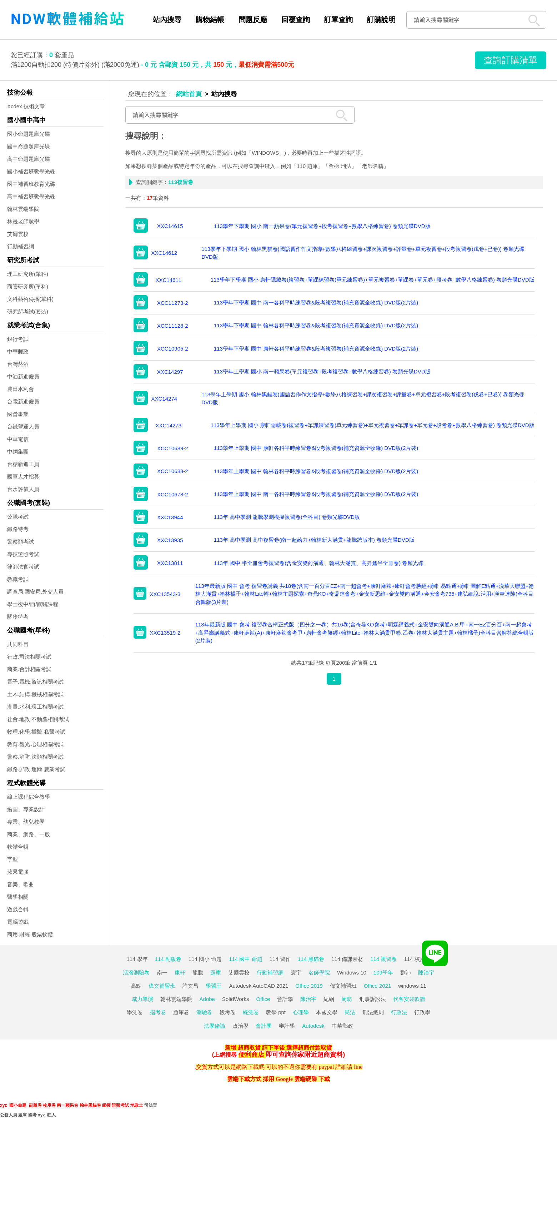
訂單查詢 (338, 20)
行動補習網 (20, 246)
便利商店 (251, 1054)
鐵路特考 (18, 529)
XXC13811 (170, 563)
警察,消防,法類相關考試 (35, 757)
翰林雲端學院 (23, 209)
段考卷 (228, 1012)
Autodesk (313, 1026)
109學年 (383, 973)
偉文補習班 (162, 986)
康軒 (180, 973)
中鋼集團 (18, 451)
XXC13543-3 (165, 594)
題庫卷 (181, 1012)
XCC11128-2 (172, 326)
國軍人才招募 (23, 476)
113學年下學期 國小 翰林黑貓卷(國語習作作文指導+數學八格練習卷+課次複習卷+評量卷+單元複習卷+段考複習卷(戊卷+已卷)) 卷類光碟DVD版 (363, 253)
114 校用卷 (417, 959)
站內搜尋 (167, 20)
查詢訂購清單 (510, 60)
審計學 (287, 1026)
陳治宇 (426, 973)
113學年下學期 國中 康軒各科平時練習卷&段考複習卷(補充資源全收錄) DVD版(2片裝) (316, 349)
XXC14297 (170, 372)
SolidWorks (235, 999)
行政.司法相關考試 (29, 657)
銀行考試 (18, 339)
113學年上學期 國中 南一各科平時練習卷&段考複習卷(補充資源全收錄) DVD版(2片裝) (316, 494)
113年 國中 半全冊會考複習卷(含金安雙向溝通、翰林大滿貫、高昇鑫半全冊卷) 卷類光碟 (319, 563)
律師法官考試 (23, 567)
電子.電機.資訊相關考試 (35, 682)
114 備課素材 (347, 959)
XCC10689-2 (172, 448)
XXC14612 (164, 253)
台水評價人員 (23, 489)
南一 (162, 973)
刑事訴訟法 (372, 999)
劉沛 (405, 973)
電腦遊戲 (18, 922)
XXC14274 (164, 399)
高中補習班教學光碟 (31, 196)
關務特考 (18, 617)
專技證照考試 (23, 554)
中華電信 (18, 439)
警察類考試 (20, 542)
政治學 (240, 1026)
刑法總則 (373, 1012)
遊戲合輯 (18, 909)
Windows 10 (351, 973)
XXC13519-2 (165, 633)
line (358, 1067)
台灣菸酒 (18, 364)
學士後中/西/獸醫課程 (32, 604)
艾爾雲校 (18, 234)
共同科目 (18, 644)
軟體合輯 (18, 847)
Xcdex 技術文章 (26, 106)
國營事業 (18, 414)
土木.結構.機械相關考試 (35, 694)
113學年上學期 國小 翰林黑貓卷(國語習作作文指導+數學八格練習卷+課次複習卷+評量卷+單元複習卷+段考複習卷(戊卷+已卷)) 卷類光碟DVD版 (363, 398)
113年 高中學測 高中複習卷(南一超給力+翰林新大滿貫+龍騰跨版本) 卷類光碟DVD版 (314, 540)
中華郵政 (18, 351)
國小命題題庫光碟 (28, 134)
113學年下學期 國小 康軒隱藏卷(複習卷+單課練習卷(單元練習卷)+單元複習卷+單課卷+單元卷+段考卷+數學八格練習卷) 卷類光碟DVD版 (373, 280)
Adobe (207, 999)
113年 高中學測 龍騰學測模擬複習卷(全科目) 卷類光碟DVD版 (287, 517)
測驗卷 (204, 1012)
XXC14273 (168, 425)
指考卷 (158, 1012)
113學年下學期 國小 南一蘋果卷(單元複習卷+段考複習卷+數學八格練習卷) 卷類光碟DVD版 (322, 226)
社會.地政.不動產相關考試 (38, 719)
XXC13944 (170, 517)
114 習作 (280, 959)
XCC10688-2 (172, 471)
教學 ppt (276, 1012)
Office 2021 (377, 986)
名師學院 (319, 973)
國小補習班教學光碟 (31, 171)
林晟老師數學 (23, 221)
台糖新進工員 (23, 464)
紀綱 (328, 999)
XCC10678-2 (172, 494)
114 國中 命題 (245, 959)
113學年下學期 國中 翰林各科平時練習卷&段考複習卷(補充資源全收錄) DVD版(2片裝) (316, 325)
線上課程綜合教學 (28, 797)
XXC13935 (170, 540)
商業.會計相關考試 (29, 669)
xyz (3, 1105)
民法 (350, 1012)
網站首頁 (189, 94)
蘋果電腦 (18, 872)
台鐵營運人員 (23, 426)
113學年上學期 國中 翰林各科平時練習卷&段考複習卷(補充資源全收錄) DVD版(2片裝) (316, 471)
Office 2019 (308, 986)
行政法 (399, 1012)
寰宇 (296, 973)
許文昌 (190, 986)
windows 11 (412, 986)
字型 (12, 859)
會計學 (285, 999)
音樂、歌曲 (20, 884)
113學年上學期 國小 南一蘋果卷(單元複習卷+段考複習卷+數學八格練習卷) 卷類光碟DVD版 (322, 371)
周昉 (346, 999)
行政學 (422, 1012)
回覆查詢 (295, 20)
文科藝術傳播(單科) (30, 299)
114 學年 (136, 959)
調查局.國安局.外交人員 (35, 592)
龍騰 (197, 973)
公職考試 (18, 517)
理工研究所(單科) (27, 274)
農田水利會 (20, 389)
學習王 (214, 986)
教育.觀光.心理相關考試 (35, 744)
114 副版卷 (168, 959)
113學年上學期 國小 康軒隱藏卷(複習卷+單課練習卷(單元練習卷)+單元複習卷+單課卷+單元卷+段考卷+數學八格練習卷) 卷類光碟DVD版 (373, 425)
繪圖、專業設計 (26, 809)
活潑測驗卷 (136, 973)
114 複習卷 (383, 959)
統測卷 (251, 1012)
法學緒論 (214, 1026)
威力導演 (142, 999)
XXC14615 (170, 226)
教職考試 (18, 579)
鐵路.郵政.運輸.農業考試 (36, 769)
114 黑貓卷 (311, 959)
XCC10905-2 (172, 349)
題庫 (215, 973)
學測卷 (135, 1012)
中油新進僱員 (23, 376)
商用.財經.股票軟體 (30, 934)
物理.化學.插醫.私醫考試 (36, 732)
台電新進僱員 (23, 401)
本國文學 (326, 1012)
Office (263, 999)
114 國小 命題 (205, 959)
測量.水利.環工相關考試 (35, 707)
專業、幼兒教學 (26, 822)
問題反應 (253, 20)
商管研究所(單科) (27, 286)
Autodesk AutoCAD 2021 (258, 986)
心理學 (301, 1012)
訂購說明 (381, 20)
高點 (136, 986)
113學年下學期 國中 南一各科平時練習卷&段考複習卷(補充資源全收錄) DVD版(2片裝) (316, 302)
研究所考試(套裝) (27, 311)
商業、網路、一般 (28, 834)
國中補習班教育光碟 (31, 184)
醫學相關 (18, 897)
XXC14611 (168, 280)
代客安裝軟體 (409, 999)
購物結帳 (210, 20)
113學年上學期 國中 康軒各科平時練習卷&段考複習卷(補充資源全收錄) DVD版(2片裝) (316, 448)
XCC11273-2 (172, 303)
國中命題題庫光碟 (28, 146)
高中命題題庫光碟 (28, 159)
